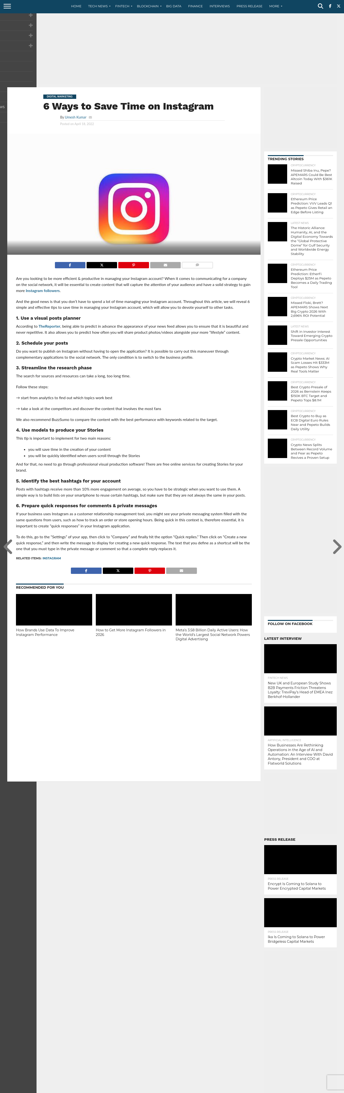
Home (76, 6)
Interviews (219, 6)
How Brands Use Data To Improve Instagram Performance (45, 632)
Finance (195, 6)
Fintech (122, 6)
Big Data (173, 6)
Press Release (249, 6)
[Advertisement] (172, 50)
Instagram (52, 558)
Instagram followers (43, 290)
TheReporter (49, 326)
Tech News (98, 6)
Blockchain (148, 6)
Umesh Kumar (75, 117)
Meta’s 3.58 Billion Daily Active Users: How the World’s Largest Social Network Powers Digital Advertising (213, 634)
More (274, 6)
